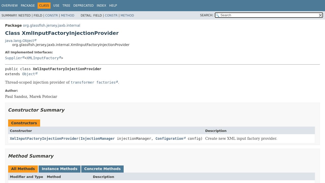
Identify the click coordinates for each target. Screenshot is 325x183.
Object (28, 74)
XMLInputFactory (43, 58)
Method (67, 15)
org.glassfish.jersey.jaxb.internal (51, 25)
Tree (66, 5)
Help (113, 5)
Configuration (169, 138)
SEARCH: (207, 15)
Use (56, 5)
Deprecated (83, 5)
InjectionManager (97, 138)
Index (101, 5)
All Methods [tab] (23, 169)
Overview (10, 5)
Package (28, 5)
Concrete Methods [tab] (102, 169)
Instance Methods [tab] (59, 169)
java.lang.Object (19, 41)
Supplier (13, 58)
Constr (51, 15)
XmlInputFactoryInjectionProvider (44, 138)
